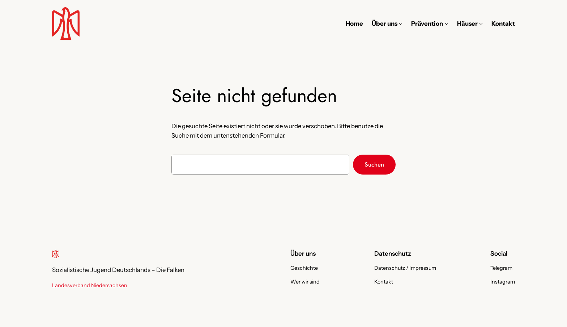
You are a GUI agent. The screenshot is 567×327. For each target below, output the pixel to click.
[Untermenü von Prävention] (446, 23)
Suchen (374, 164)
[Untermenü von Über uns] (400, 23)
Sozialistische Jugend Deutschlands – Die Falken (118, 269)
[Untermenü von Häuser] (481, 23)
